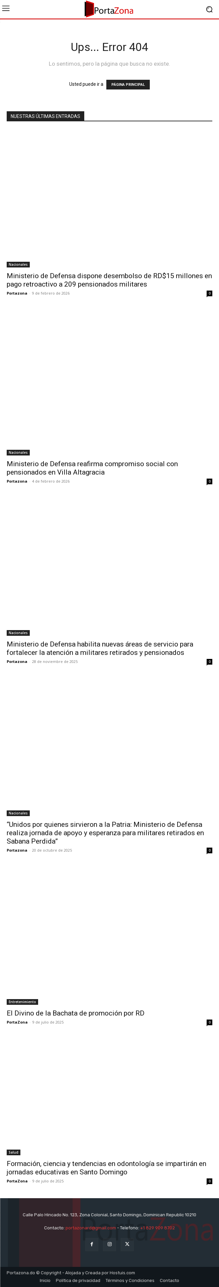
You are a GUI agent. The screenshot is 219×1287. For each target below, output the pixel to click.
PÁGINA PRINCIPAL (128, 84)
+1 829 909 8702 (157, 1227)
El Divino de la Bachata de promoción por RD (75, 1013)
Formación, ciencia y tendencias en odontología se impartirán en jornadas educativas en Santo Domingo (106, 1168)
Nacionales (18, 264)
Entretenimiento (22, 1001)
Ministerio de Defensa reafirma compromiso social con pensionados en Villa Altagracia (92, 468)
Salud (13, 1152)
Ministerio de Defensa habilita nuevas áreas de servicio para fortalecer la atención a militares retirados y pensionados (100, 648)
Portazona (17, 293)
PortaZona (17, 1022)
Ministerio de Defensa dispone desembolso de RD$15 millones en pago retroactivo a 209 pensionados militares (109, 280)
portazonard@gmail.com (91, 1227)
